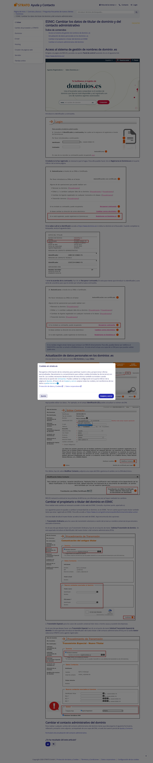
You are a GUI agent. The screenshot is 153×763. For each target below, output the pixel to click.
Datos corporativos (73, 386)
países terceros (52, 383)
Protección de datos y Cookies (51, 386)
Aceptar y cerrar (106, 396)
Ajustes (43, 396)
